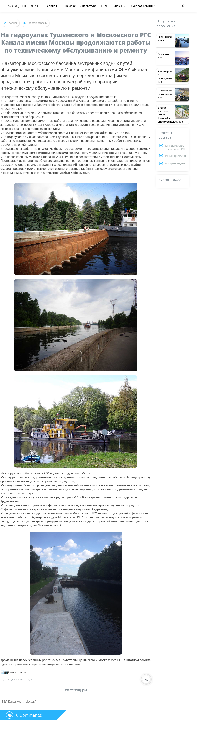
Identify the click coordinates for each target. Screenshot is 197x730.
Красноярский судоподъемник (164, 76)
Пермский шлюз (163, 55)
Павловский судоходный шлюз (164, 94)
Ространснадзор (176, 163)
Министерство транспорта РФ (175, 147)
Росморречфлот (175, 156)
